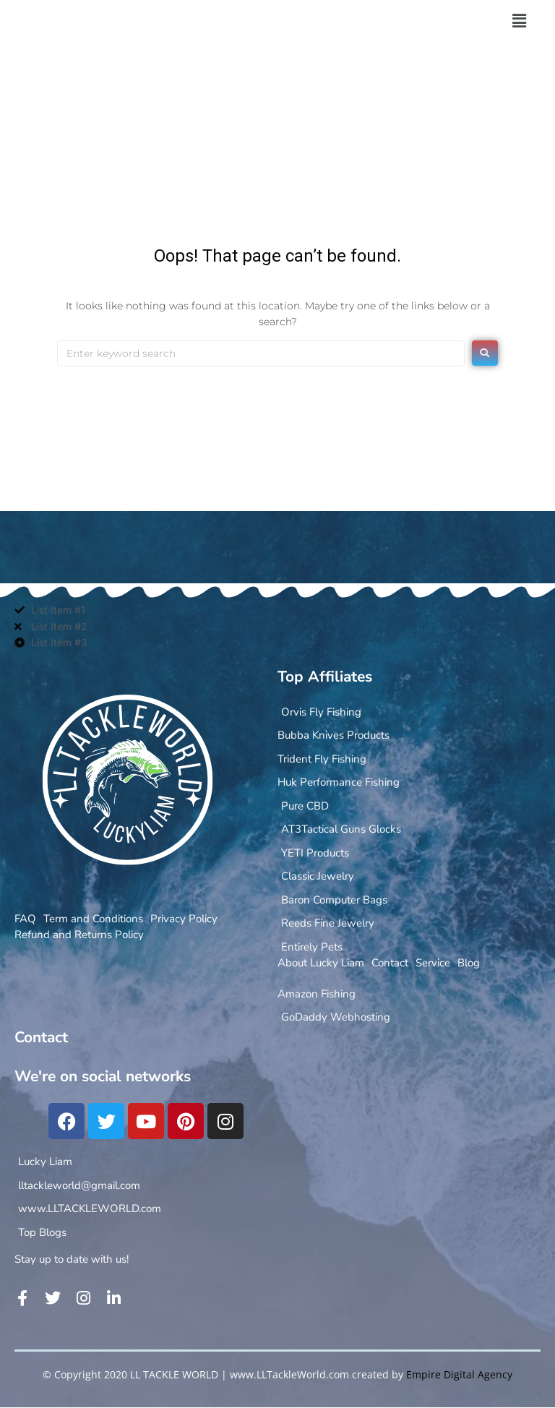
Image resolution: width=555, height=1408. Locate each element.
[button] (519, 21)
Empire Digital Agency (459, 1374)
